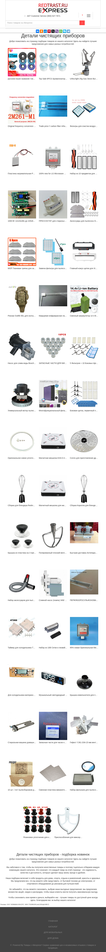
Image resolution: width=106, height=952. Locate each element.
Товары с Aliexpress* (33, 945)
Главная (53, 921)
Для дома (52, 938)
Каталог (53, 926)
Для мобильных (53, 932)
